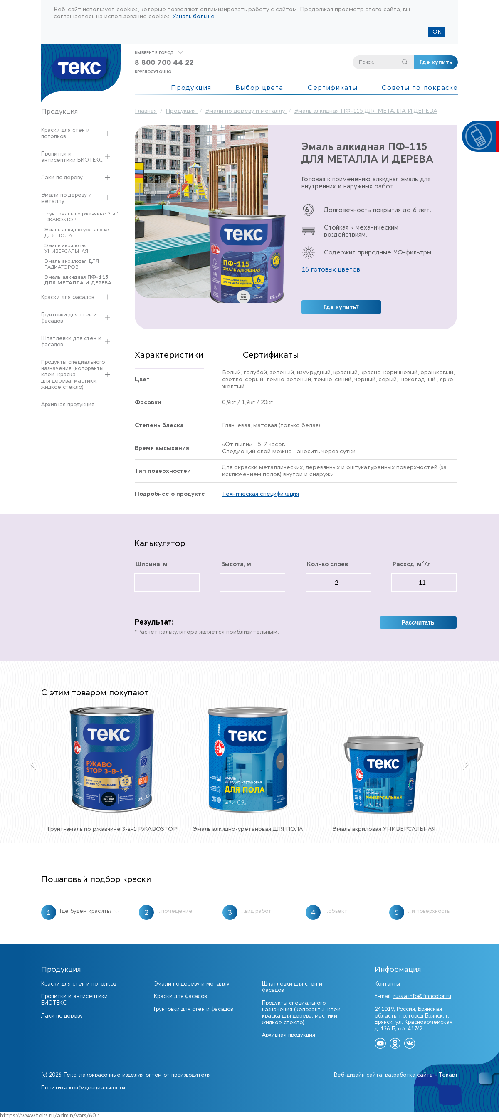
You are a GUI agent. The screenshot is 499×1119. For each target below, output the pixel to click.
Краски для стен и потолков (65, 133)
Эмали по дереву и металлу (66, 198)
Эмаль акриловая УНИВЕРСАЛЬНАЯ (66, 248)
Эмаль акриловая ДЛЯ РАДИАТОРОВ (71, 264)
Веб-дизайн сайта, (358, 1075)
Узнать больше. (194, 16)
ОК (436, 31)
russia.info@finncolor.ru (422, 996)
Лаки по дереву (62, 177)
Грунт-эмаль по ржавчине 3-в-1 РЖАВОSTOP (81, 216)
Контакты (387, 984)
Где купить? (341, 307)
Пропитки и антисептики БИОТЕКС (72, 157)
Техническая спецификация (260, 494)
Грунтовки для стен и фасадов (69, 317)
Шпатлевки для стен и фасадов (71, 341)
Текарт (448, 1075)
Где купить (436, 62)
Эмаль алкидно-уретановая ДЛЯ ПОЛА (77, 232)
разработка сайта (409, 1075)
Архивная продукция (67, 404)
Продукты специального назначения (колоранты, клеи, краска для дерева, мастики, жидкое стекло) (73, 374)
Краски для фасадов (67, 297)
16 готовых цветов (330, 269)
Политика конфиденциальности (83, 1087)
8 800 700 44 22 (164, 63)
